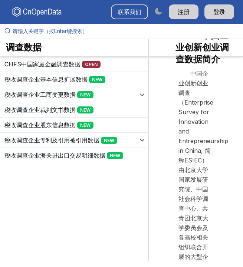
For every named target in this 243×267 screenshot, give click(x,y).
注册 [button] (184, 12)
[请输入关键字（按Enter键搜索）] (124, 31)
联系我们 (129, 12)
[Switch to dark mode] (158, 11)
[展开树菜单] (74, 64)
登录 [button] (219, 12)
